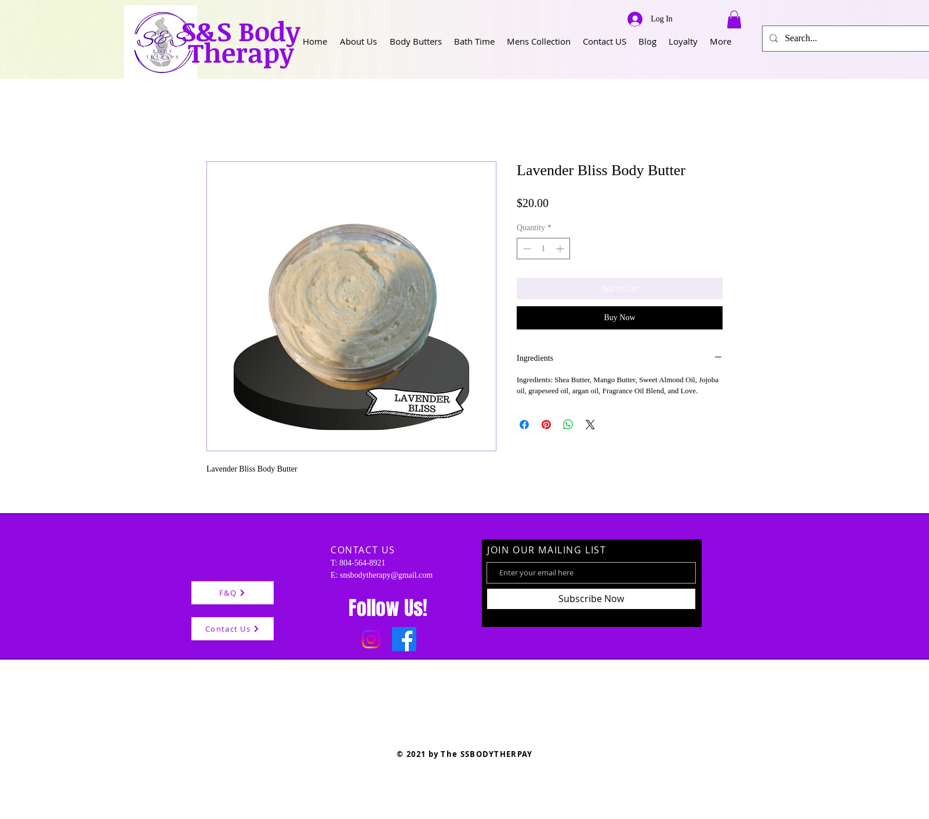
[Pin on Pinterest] (546, 425)
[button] (358, 41)
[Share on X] (590, 425)
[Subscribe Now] (591, 599)
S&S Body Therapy (241, 41)
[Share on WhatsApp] (568, 425)
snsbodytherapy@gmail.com (386, 575)
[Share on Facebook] (524, 425)
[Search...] (849, 38)
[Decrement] (525, 248)
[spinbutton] (543, 248)
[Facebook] (404, 639)
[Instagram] (371, 639)
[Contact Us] (232, 628)
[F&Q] (232, 592)
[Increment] (561, 248)
